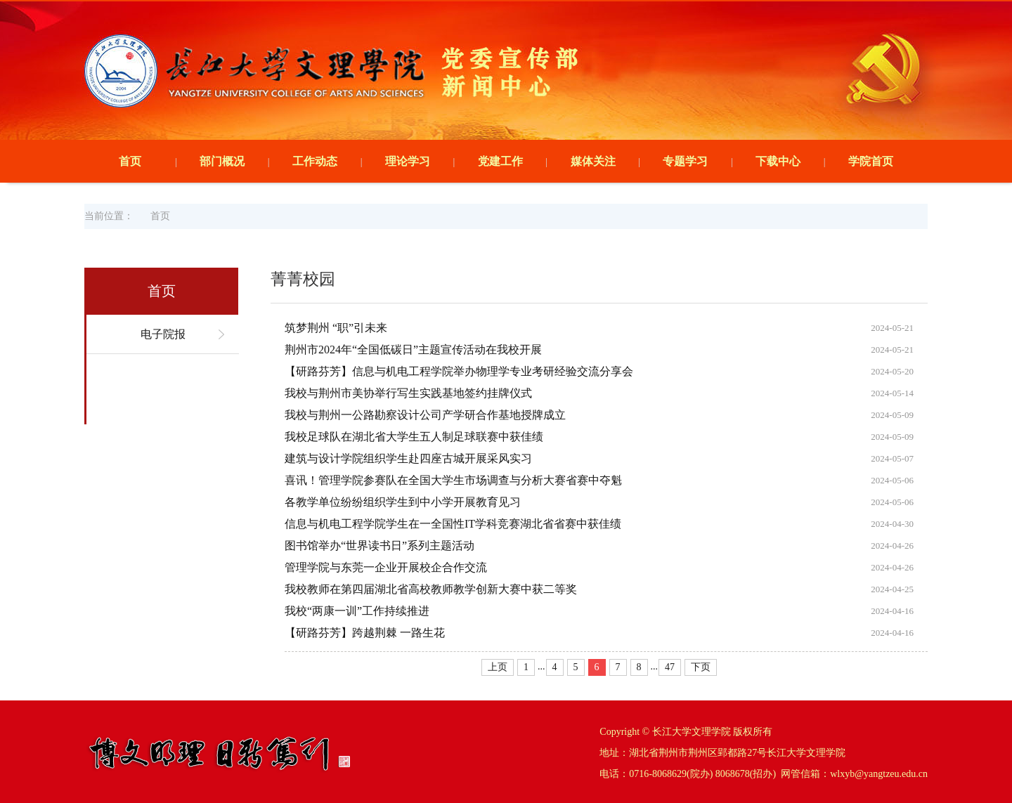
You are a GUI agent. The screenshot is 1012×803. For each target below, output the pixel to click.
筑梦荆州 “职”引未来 (336, 328)
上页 (497, 667)
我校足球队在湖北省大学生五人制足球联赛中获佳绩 (414, 437)
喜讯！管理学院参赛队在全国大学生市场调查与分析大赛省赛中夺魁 (453, 480)
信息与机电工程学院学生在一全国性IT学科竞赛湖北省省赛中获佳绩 (453, 524)
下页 (701, 667)
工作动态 (314, 161)
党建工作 (500, 161)
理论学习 (407, 161)
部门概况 (222, 161)
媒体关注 (593, 161)
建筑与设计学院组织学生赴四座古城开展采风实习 (408, 458)
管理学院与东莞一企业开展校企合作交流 (386, 567)
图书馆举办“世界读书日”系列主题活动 (379, 545)
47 (670, 667)
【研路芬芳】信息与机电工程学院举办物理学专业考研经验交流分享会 (459, 371)
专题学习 (685, 161)
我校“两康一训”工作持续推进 (357, 611)
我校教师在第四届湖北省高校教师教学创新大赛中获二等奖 (431, 589)
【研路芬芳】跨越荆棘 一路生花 (365, 633)
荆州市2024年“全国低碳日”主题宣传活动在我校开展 (413, 349)
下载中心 (777, 161)
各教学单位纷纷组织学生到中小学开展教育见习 (403, 502)
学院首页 (870, 161)
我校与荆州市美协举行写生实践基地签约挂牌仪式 (408, 393)
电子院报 (163, 334)
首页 (130, 161)
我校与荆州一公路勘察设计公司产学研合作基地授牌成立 (425, 415)
